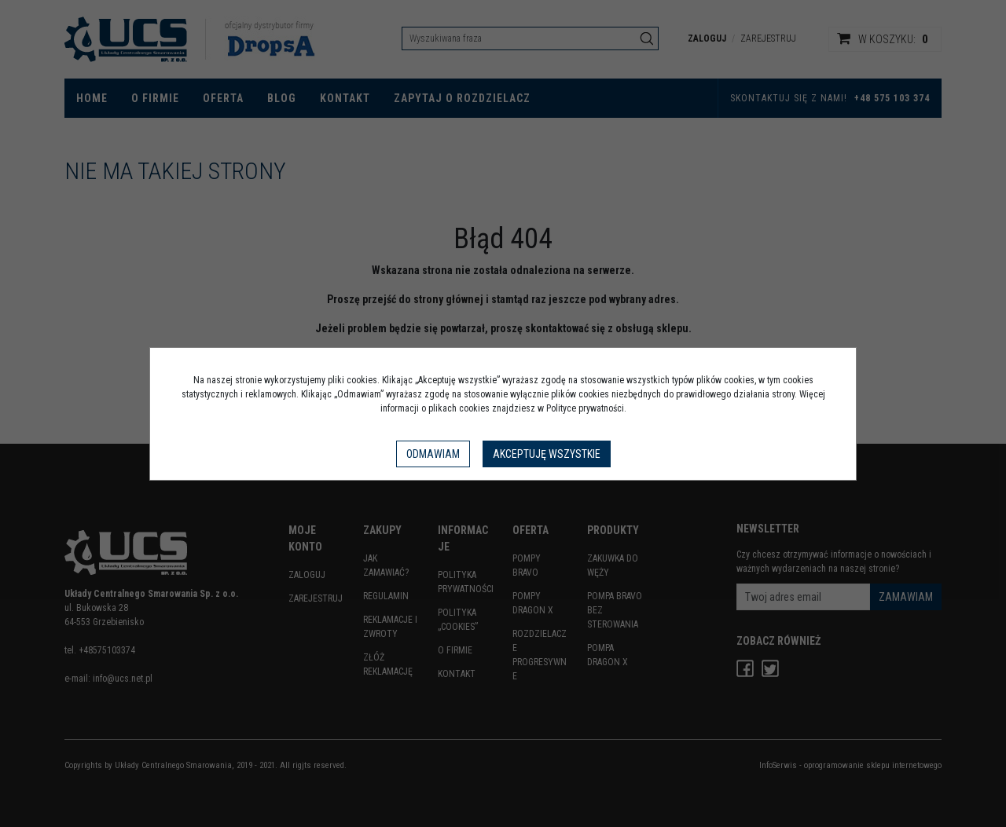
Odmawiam (433, 454)
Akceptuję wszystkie (546, 454)
